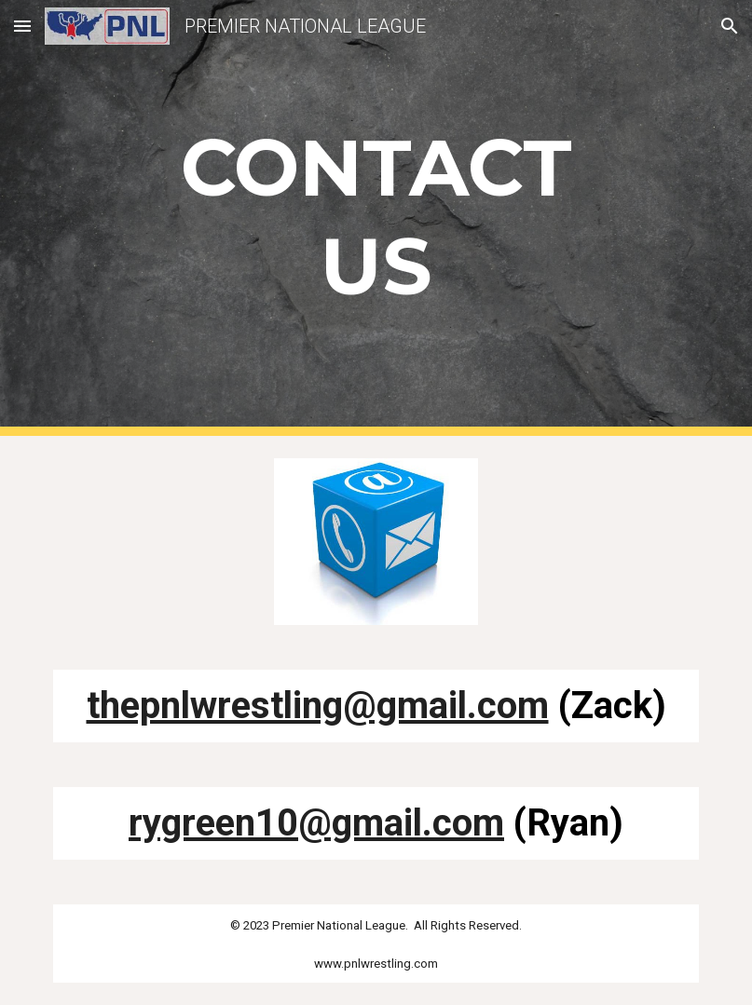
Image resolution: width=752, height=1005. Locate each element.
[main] (375, 218)
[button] (22, 25)
